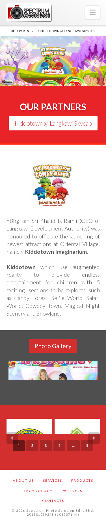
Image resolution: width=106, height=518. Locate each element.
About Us (23, 478)
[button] (92, 12)
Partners (72, 488)
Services (52, 478)
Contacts (53, 498)
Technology (38, 488)
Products (82, 478)
